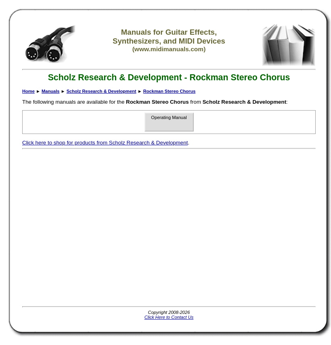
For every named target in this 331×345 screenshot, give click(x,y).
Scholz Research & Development (101, 91)
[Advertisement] (75, 227)
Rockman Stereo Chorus (169, 91)
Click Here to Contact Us (169, 317)
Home (28, 91)
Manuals (50, 91)
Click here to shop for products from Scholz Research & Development (105, 143)
